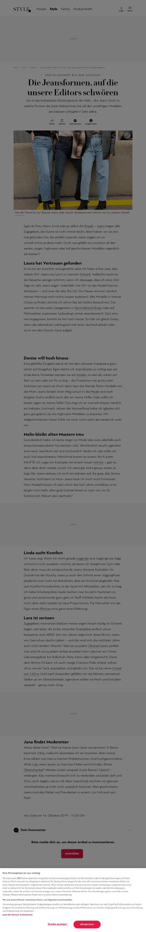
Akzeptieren (87, 924)
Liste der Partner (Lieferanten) (18, 915)
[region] (73, 900)
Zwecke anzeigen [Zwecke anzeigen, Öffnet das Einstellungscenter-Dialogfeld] (57, 924)
